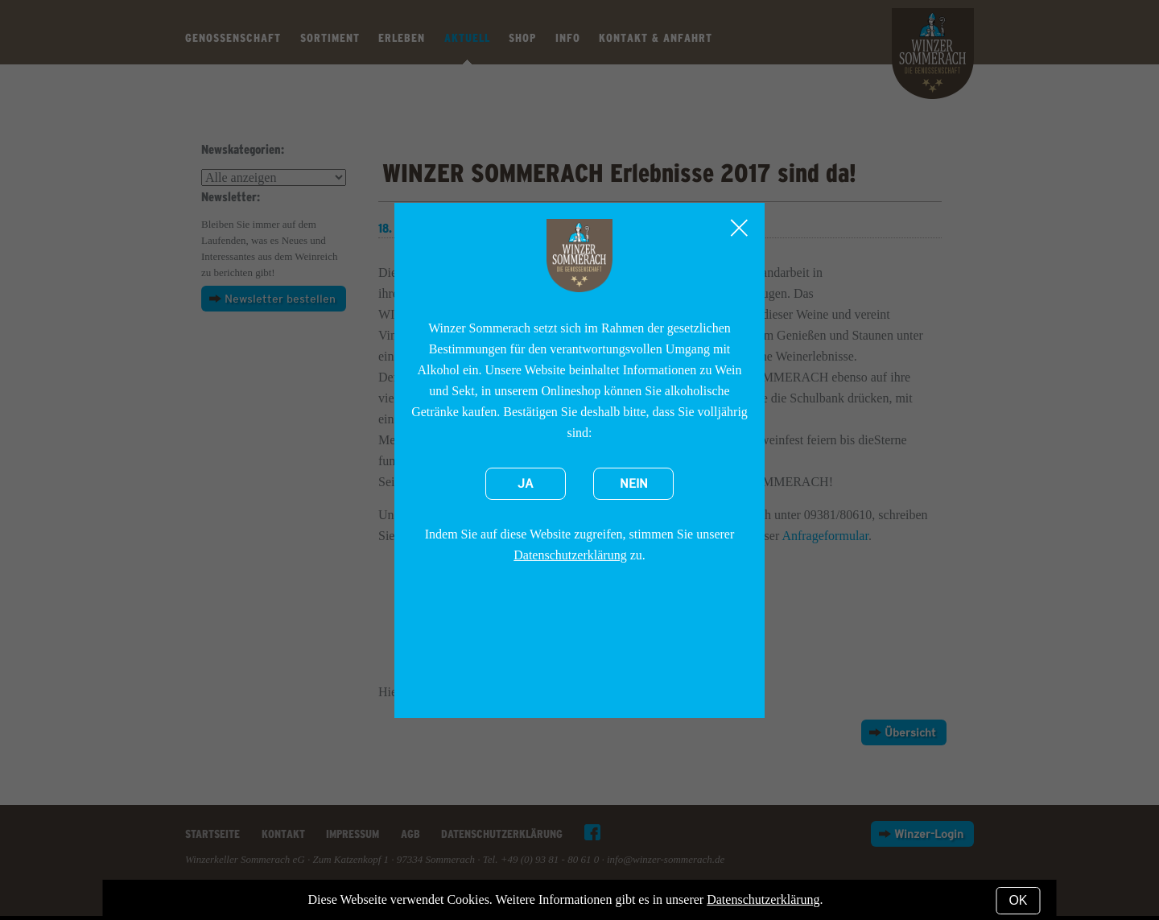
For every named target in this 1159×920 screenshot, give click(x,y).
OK (1017, 900)
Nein (634, 484)
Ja (526, 484)
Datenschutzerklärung (570, 555)
